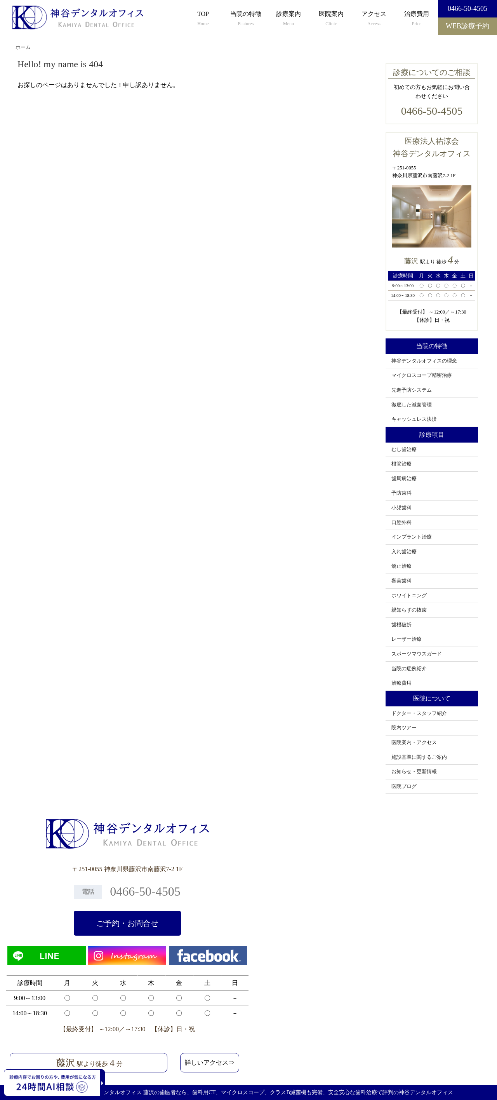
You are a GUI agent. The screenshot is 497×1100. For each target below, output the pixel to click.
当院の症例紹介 (409, 668)
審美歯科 (401, 581)
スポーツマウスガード (416, 654)
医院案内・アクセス (414, 742)
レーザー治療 (406, 639)
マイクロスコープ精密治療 (421, 375)
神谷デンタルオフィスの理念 (424, 361)
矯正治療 (401, 566)
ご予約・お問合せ (127, 923)
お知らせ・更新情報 (414, 771)
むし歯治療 (404, 449)
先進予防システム (411, 390)
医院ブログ (404, 786)
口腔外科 (401, 522)
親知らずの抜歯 (409, 610)
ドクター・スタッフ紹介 (419, 713)
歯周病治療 (404, 478)
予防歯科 (401, 493)
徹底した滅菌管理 (411, 405)
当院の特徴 (245, 19)
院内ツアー (404, 727)
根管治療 (401, 464)
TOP (203, 19)
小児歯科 (401, 508)
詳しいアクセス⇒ (210, 1062)
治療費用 (416, 19)
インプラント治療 (411, 537)
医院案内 (331, 19)
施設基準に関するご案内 (419, 757)
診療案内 (288, 19)
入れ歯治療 (404, 551)
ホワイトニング (409, 595)
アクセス (374, 19)
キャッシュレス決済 (414, 419)
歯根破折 (401, 625)
